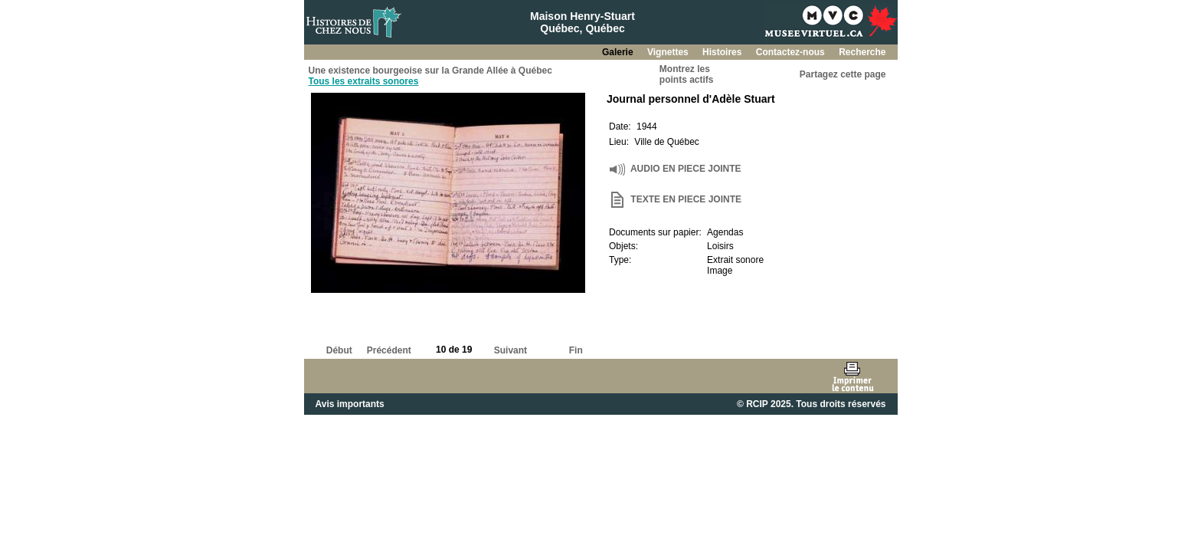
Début (339, 350)
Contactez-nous (791, 52)
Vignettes (669, 52)
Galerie (619, 52)
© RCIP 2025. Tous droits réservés (811, 404)
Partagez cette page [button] (843, 74)
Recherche (862, 52)
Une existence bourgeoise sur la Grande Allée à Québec (430, 70)
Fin (576, 350)
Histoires (723, 52)
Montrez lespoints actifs (686, 74)
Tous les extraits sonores (364, 81)
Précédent (389, 350)
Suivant (510, 350)
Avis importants (350, 404)
